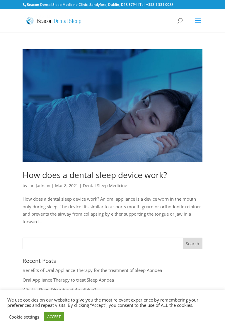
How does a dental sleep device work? (95, 174)
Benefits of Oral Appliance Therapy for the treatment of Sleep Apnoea (92, 270)
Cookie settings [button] (24, 316)
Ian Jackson (39, 185)
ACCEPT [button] (54, 316)
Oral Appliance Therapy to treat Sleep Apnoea (68, 280)
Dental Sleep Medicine (105, 185)
